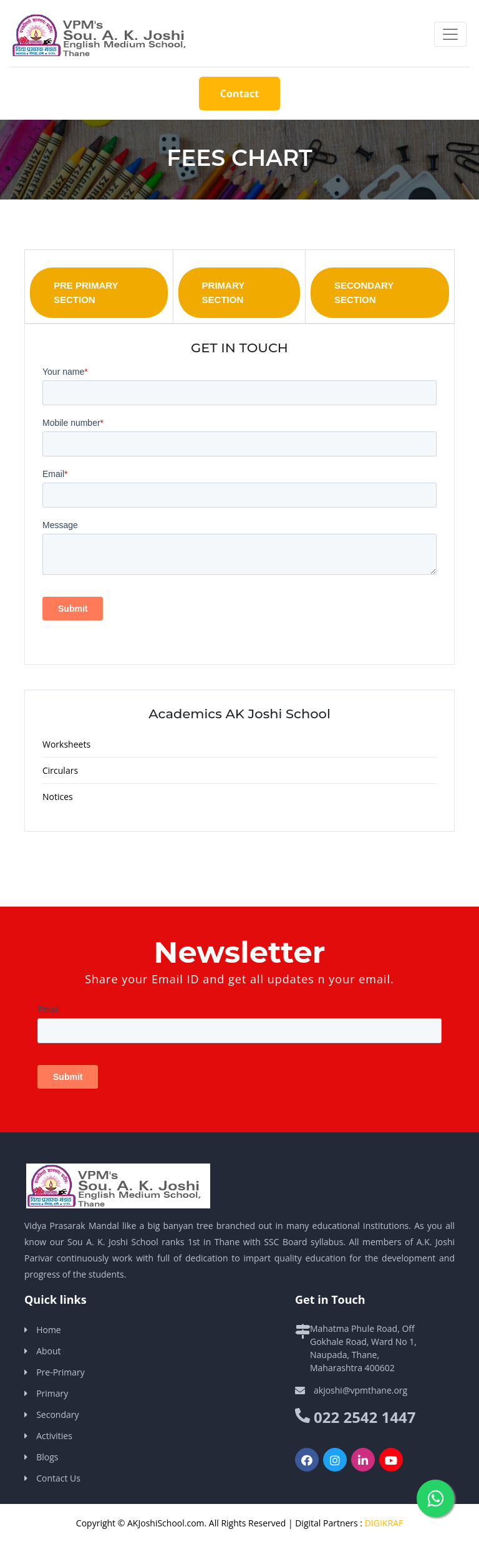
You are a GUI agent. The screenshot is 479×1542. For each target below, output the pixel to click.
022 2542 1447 (364, 1417)
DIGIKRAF (384, 1523)
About (48, 1351)
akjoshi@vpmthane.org (360, 1390)
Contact (239, 93)
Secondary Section (364, 292)
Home (48, 1330)
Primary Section (223, 292)
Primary (52, 1393)
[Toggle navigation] (450, 34)
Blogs (47, 1457)
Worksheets (66, 744)
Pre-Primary (60, 1372)
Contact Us (58, 1478)
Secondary (57, 1414)
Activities (54, 1436)
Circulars (60, 770)
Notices (57, 796)
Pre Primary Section (86, 292)
